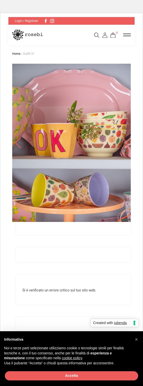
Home (16, 54)
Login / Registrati (26, 21)
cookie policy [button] (72, 358)
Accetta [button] (71, 376)
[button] (136, 339)
